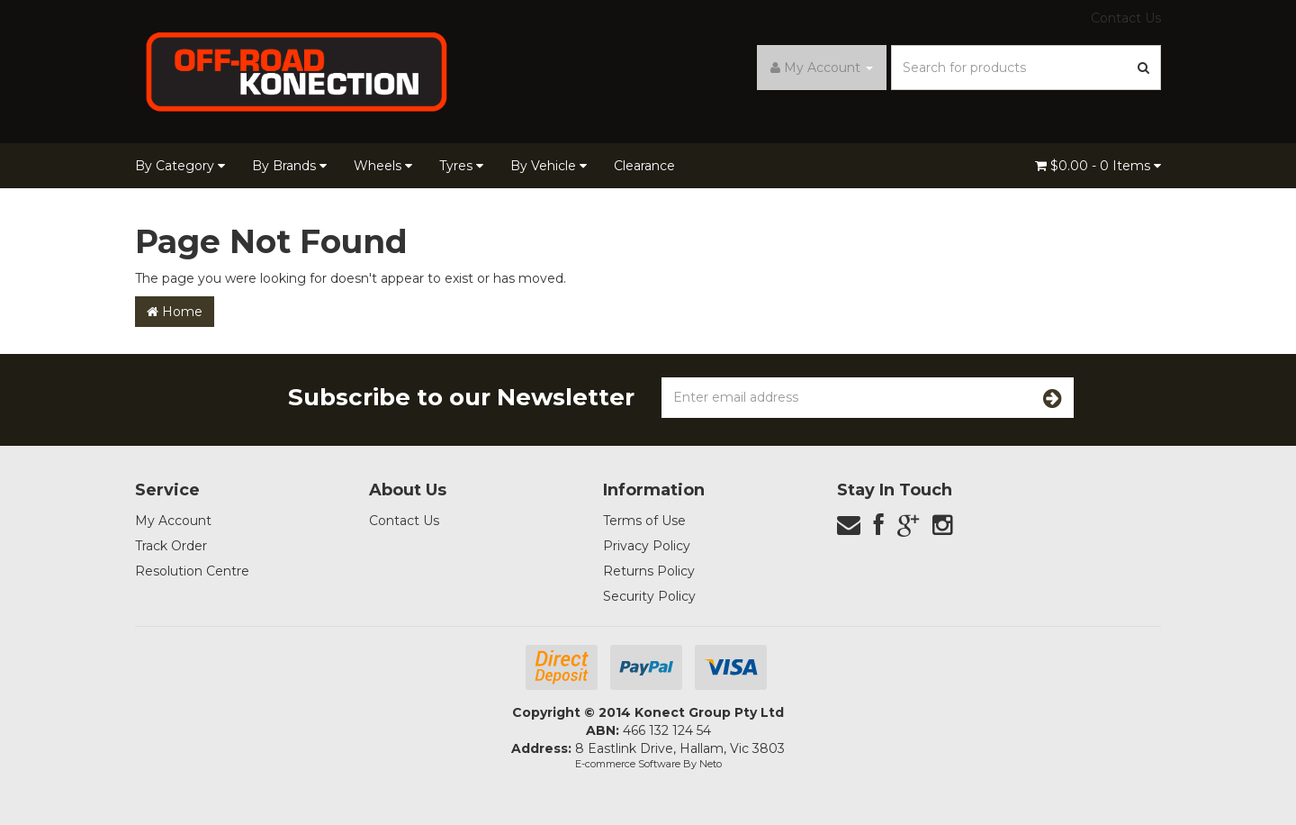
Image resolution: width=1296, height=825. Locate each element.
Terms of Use (644, 520)
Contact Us (1126, 18)
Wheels (383, 166)
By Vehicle (548, 166)
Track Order (171, 546)
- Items (1098, 166)
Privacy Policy (646, 546)
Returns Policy (649, 571)
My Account (173, 520)
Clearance (644, 166)
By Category (180, 166)
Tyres (461, 166)
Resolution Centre (192, 571)
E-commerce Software (627, 763)
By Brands (289, 166)
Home (174, 312)
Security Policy (649, 596)
